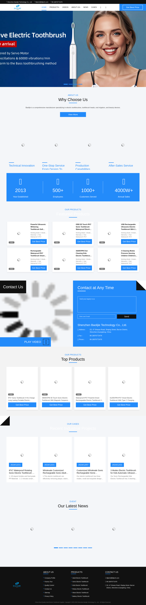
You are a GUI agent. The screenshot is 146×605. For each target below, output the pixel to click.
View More (73, 114)
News (85, 7)
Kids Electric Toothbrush (80, 585)
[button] (56, 547)
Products (54, 7)
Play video (36, 342)
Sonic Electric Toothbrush (80, 581)
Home (44, 7)
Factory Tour (49, 581)
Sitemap (47, 592)
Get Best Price (38, 241)
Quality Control (49, 585)
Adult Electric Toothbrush (80, 578)
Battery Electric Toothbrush (80, 596)
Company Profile (50, 578)
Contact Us (48, 589)
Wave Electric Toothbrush (80, 592)
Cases (94, 7)
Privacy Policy (49, 596)
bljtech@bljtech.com (41, 2)
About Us (75, 7)
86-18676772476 (56, 2)
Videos (65, 7)
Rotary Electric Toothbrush (80, 589)
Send (126, 316)
